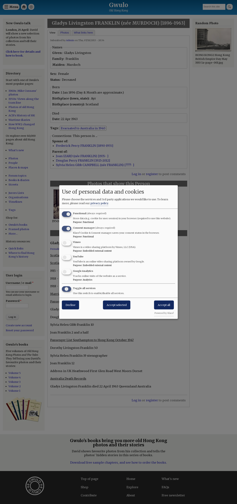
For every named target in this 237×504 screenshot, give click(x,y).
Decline (70, 304)
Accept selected (117, 304)
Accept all (164, 304)
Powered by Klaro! (164, 313)
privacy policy (99, 203)
